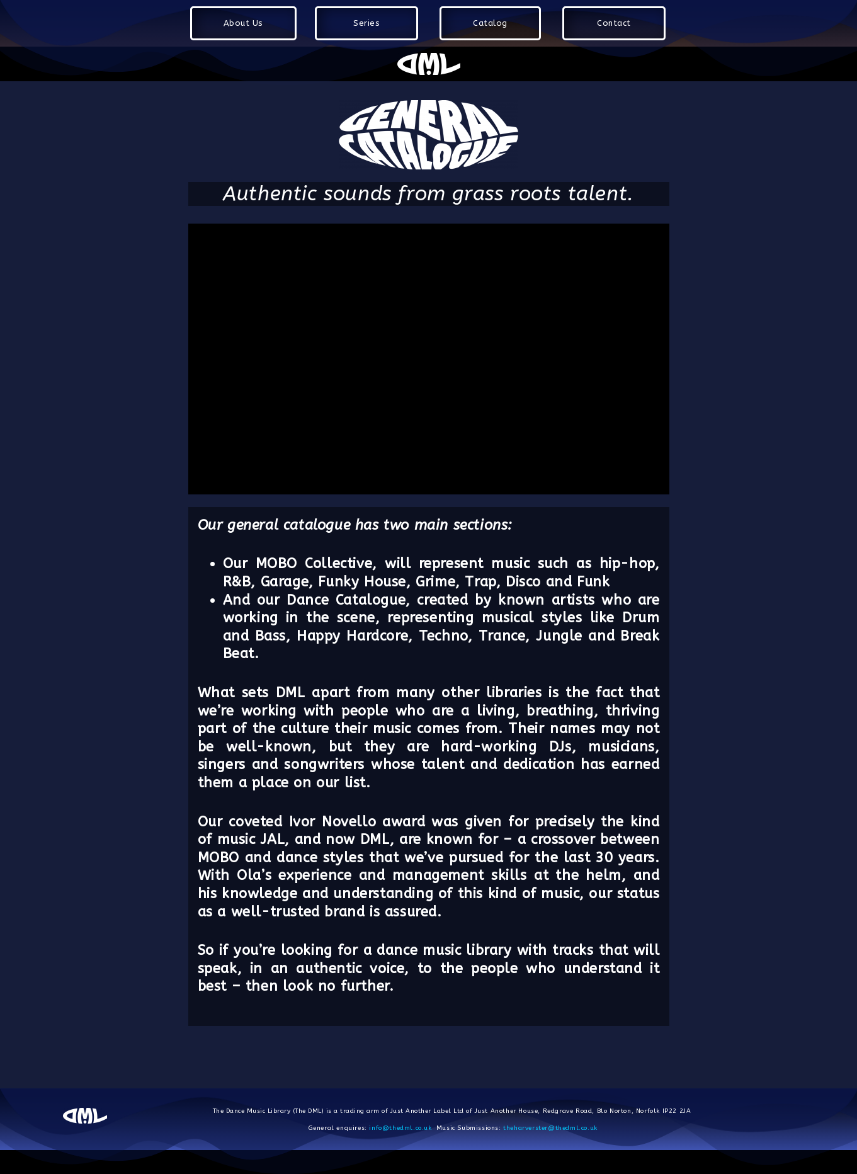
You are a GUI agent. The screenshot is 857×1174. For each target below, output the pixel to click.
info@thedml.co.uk (400, 1128)
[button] (243, 23)
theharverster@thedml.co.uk (550, 1128)
